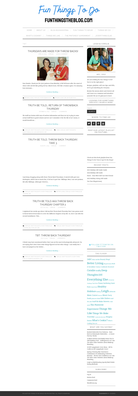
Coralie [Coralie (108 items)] (91, 270)
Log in (89, 374)
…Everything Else (103, 36)
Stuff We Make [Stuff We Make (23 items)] (97, 301)
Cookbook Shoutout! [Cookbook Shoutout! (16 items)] (107, 267)
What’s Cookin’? (33, 36)
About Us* (41, 30)
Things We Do (104, 30)
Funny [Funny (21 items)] (100, 283)
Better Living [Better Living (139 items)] (95, 263)
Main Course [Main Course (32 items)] (92, 295)
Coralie (51, 54)
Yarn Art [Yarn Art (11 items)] (95, 323)
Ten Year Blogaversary (94, 181)
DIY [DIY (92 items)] (100, 274)
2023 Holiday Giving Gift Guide (97, 178)
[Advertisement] (53, 162)
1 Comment (62, 145)
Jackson (25, 193)
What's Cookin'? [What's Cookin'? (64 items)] (100, 320)
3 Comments (63, 111)
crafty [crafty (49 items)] (98, 270)
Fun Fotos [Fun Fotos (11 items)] (95, 283)
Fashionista (103, 393)
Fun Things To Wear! (83, 30)
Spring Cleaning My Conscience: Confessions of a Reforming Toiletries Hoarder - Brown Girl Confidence (99, 353)
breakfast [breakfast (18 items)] (92, 267)
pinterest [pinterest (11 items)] (94, 298)
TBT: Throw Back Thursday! (53, 235)
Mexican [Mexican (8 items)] (100, 295)
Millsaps (31, 228)
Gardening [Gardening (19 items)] (107, 283)
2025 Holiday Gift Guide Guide (97, 170)
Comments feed (92, 380)
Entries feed (91, 377)
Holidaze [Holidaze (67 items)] (91, 291)
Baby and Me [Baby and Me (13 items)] (96, 259)
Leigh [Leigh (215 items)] (105, 291)
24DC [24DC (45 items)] (89, 259)
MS (36, 228)
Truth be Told (71, 98)
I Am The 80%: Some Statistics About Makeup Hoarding (101, 342)
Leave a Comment (61, 54)
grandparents (39, 132)
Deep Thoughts (35, 130)
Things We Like (53, 36)
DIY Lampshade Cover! (100, 349)
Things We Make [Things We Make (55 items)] (100, 313)
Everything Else (45, 98)
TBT (65, 98)
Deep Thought (66, 225)
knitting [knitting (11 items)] (98, 291)
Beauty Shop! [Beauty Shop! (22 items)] (105, 259)
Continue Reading (53, 92)
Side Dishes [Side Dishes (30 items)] (105, 298)
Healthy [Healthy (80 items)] (102, 286)
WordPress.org (92, 383)
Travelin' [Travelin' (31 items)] (91, 317)
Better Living (29, 98)
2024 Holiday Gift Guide (95, 173)
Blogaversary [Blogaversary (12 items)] (107, 263)
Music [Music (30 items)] (105, 295)
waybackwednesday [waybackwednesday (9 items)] (100, 317)
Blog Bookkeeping (59, 30)
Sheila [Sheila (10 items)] (98, 298)
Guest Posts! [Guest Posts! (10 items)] (94, 287)
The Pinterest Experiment (77, 36)
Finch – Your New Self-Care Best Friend (100, 175)
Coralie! (36, 98)
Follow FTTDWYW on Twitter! (101, 245)
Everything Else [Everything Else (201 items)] (97, 279)
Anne (58, 130)
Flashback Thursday (33, 258)
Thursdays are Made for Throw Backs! (53, 51)
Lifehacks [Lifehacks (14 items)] (112, 291)
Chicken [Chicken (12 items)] (98, 267)
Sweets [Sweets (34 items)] (106, 301)
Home (29, 30)
